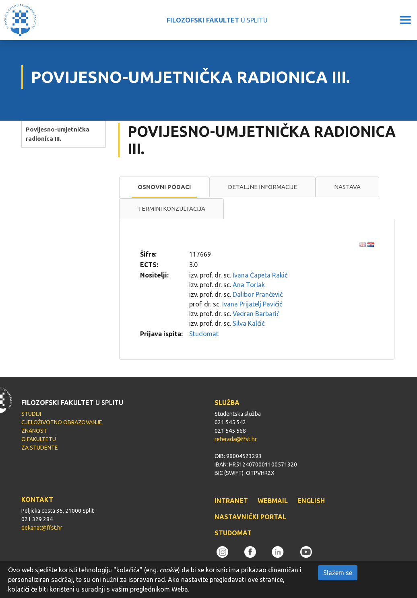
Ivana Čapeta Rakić (260, 275)
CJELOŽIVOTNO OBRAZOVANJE (61, 422)
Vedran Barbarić (256, 313)
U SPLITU (217, 20)
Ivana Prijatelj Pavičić (252, 304)
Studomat (204, 333)
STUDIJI (31, 414)
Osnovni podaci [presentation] (164, 186)
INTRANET (231, 500)
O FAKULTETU (38, 439)
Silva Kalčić (248, 323)
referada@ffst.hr (236, 439)
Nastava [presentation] (347, 186)
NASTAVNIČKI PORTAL (250, 516)
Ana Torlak (249, 284)
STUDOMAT (233, 532)
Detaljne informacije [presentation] (262, 186)
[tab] (164, 187)
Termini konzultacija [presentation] (171, 208)
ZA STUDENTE (39, 447)
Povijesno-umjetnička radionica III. (57, 134)
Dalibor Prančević (258, 294)
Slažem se (337, 572)
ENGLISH (311, 500)
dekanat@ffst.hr (41, 527)
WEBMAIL (273, 500)
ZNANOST (34, 430)
